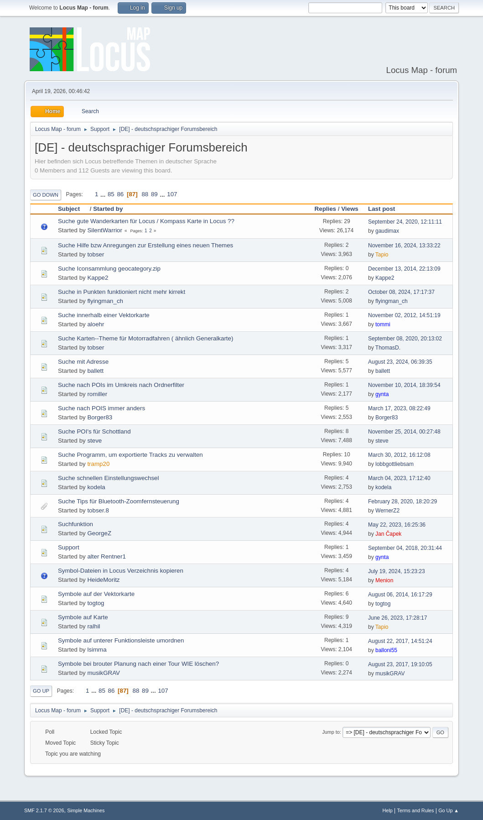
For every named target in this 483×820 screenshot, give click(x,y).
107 (172, 194)
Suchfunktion (75, 524)
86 (120, 194)
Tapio (382, 254)
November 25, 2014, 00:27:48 (404, 431)
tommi (382, 324)
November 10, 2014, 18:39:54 (404, 385)
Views (349, 208)
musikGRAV (103, 672)
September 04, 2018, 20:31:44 (405, 548)
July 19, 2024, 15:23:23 (396, 571)
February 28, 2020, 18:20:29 (402, 501)
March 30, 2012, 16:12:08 (399, 455)
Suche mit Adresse (83, 361)
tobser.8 (98, 510)
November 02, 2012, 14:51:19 (404, 315)
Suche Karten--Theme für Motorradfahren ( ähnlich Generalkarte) (145, 338)
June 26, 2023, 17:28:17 (397, 618)
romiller (97, 394)
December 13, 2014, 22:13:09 (404, 269)
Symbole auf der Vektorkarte (96, 593)
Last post (381, 208)
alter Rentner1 (106, 556)
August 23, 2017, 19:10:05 (400, 664)
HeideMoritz (103, 579)
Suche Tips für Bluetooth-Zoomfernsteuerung (118, 501)
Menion (384, 580)
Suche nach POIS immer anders (101, 408)
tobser (95, 254)
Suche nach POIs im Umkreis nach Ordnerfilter (121, 384)
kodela (96, 487)
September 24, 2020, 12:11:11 (405, 222)
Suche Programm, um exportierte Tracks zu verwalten (130, 454)
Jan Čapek (388, 534)
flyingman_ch (105, 301)
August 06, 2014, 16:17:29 (400, 594)
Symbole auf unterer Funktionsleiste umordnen (121, 640)
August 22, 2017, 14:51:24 (400, 641)
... (103, 194)
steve (94, 440)
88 (144, 194)
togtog (95, 603)
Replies (325, 208)
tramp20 (98, 463)
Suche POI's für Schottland (94, 431)
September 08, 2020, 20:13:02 (405, 338)
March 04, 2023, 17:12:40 (399, 478)
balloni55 (386, 650)
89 (154, 194)
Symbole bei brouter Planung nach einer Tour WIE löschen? (138, 663)
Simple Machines (85, 810)
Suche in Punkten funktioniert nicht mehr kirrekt (121, 291)
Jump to (330, 732)
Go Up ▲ (448, 810)
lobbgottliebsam (394, 464)
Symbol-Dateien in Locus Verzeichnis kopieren (120, 570)
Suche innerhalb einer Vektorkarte (104, 315)
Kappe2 (97, 277)
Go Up (41, 691)
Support (68, 547)
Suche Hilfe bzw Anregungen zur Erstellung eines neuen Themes (145, 245)
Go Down (45, 195)
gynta (382, 394)
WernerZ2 (387, 510)
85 (111, 194)
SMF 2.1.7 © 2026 (44, 810)
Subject (73, 208)
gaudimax (387, 231)
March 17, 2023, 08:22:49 (399, 408)
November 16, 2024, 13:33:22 (404, 245)
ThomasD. (387, 348)
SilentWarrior (104, 230)
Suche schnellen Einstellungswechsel (108, 478)
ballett (95, 370)
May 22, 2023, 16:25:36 (397, 525)
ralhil (93, 626)
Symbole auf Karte (83, 617)
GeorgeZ (99, 533)
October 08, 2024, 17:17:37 (401, 292)
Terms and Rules (415, 810)
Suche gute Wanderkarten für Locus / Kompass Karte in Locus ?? (146, 221)
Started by (108, 208)
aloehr (95, 324)
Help (388, 810)
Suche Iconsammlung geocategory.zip (109, 268)
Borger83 (99, 417)
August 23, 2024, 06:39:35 (400, 362)
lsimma (96, 649)
